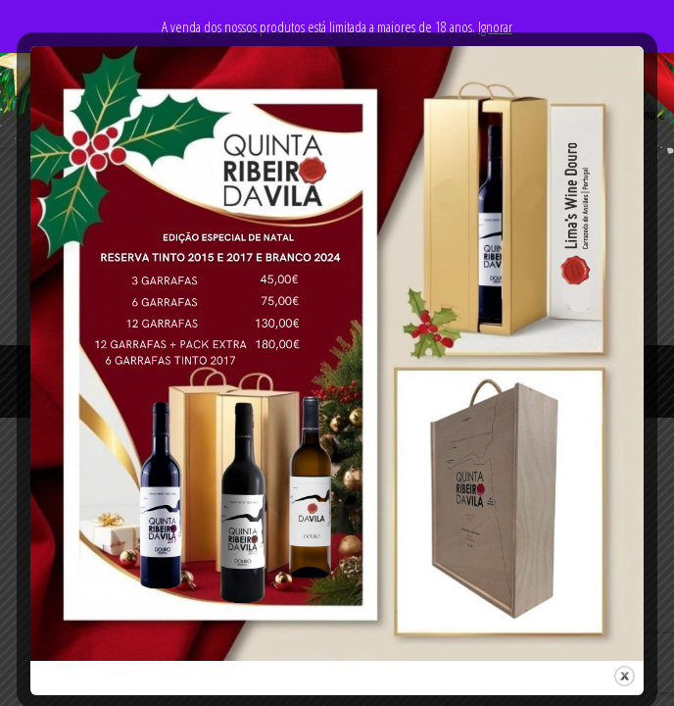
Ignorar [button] (495, 26)
